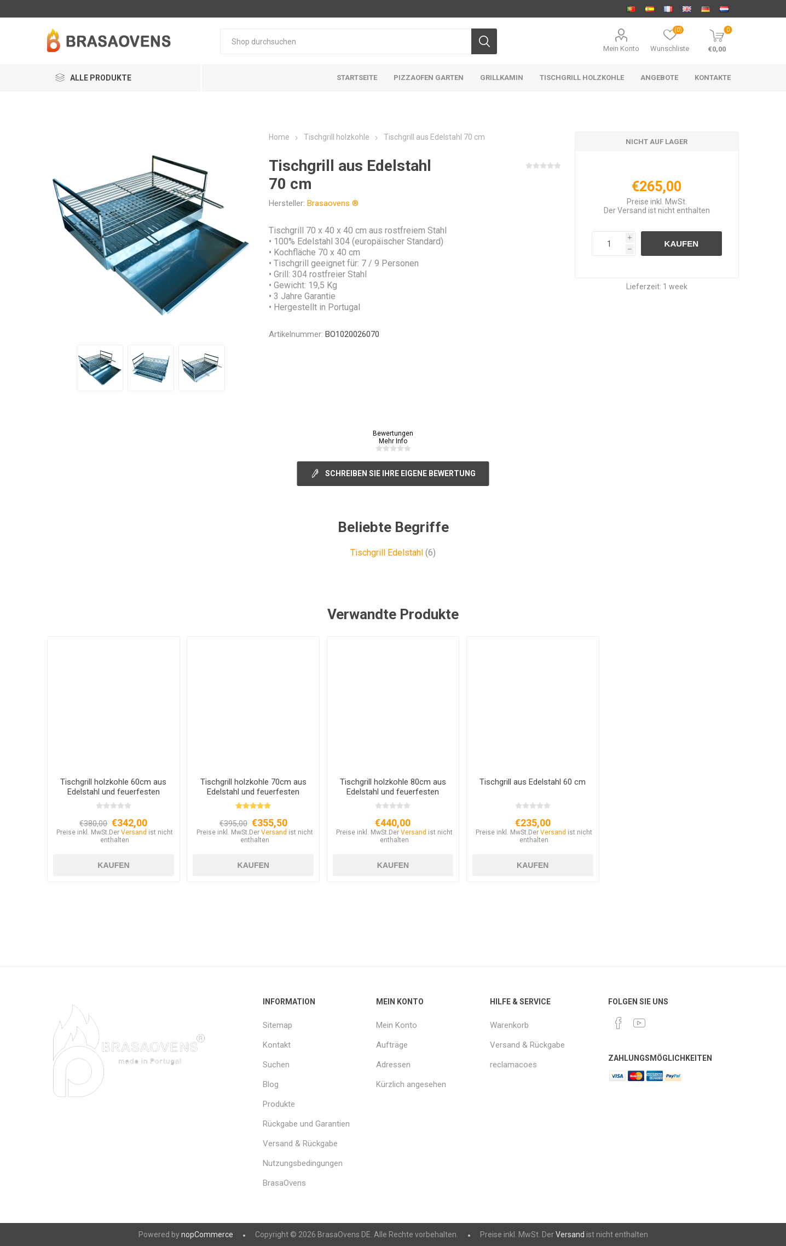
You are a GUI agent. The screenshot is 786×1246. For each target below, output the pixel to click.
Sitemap (277, 1025)
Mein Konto (621, 48)
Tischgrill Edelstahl (386, 552)
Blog (271, 1084)
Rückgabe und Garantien (306, 1124)
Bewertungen (393, 433)
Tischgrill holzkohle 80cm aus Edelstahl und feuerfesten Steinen (393, 792)
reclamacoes (513, 1065)
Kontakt (277, 1045)
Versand (631, 210)
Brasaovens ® (333, 203)
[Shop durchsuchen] (345, 41)
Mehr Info (393, 441)
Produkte (279, 1104)
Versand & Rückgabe (300, 1143)
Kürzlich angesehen (411, 1084)
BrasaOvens (284, 1183)
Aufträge (392, 1045)
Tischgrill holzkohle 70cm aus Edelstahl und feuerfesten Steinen (253, 792)
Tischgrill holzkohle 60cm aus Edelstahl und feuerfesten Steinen (113, 792)
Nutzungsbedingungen (303, 1163)
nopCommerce (207, 1234)
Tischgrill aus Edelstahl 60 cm (532, 782)
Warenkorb (509, 1025)
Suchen (276, 1065)
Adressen (393, 1065)
